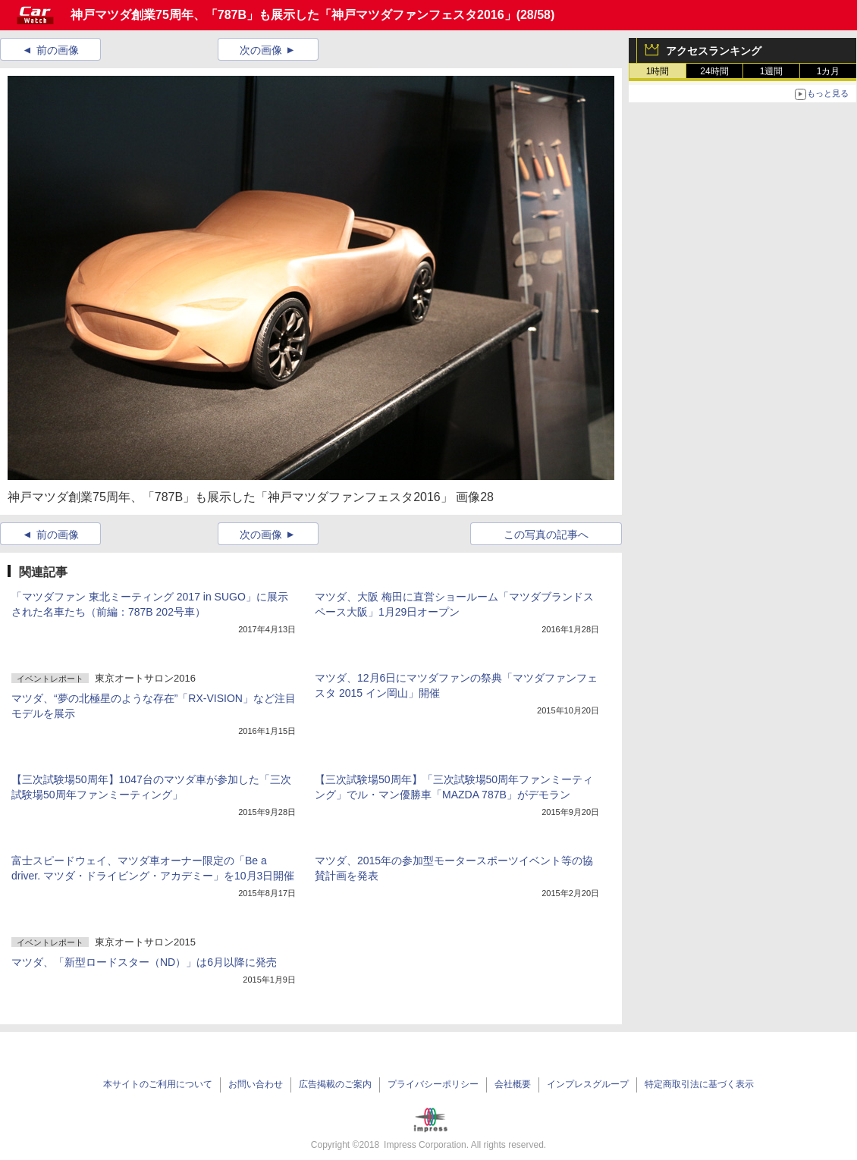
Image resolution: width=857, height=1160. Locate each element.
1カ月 (828, 71)
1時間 (658, 71)
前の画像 (57, 50)
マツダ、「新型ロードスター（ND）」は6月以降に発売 (144, 962)
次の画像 (261, 50)
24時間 (714, 71)
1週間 (771, 71)
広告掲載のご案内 (335, 1084)
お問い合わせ (255, 1084)
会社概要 (512, 1084)
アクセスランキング (713, 51)
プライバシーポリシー (433, 1084)
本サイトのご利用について (157, 1084)
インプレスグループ (588, 1084)
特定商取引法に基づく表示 (699, 1084)
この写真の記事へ (546, 534)
